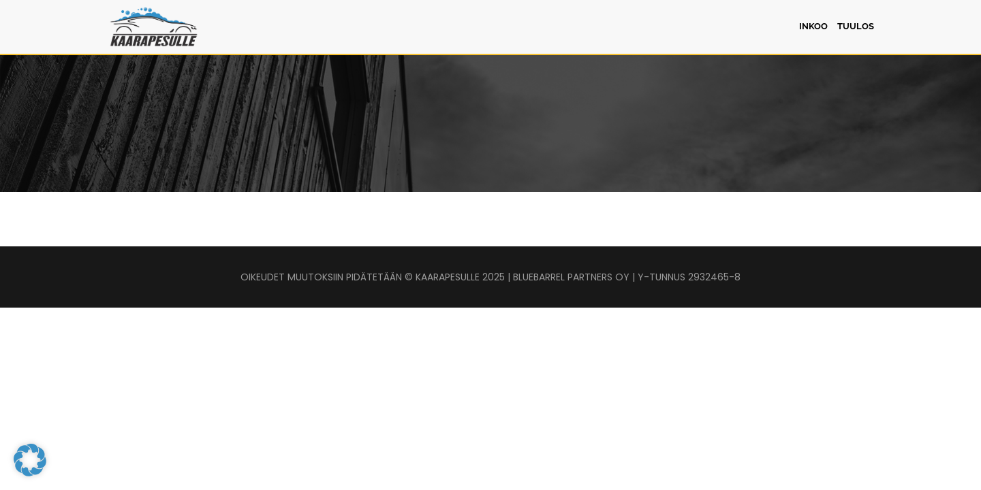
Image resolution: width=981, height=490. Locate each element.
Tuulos (855, 26)
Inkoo (813, 26)
